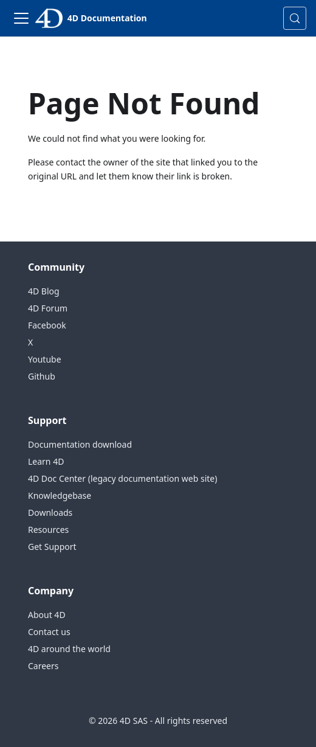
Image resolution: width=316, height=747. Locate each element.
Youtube (44, 359)
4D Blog (44, 291)
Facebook (47, 325)
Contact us (49, 632)
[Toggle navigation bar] (21, 18)
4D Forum (47, 308)
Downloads (50, 512)
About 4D (47, 614)
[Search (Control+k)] (294, 18)
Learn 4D (46, 461)
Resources (48, 529)
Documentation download (80, 444)
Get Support (52, 546)
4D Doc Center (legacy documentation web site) (122, 478)
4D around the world (69, 649)
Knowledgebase (59, 495)
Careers (43, 666)
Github (41, 376)
